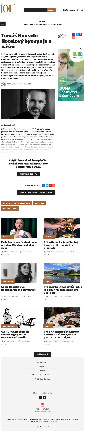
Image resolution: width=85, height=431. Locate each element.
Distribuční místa (28, 174)
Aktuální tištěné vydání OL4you (42, 375)
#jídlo (48, 326)
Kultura (4, 299)
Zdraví (46, 255)
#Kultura (46, 24)
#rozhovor (7, 237)
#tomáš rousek (10, 209)
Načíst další (42, 354)
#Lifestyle (38, 24)
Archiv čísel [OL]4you (42, 379)
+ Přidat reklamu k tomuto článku (36, 192)
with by (42, 427)
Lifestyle (47, 344)
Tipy (45, 299)
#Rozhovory (28, 24)
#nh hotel (39, 203)
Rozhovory (5, 255)
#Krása (53, 24)
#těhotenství (8, 326)
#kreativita (8, 281)
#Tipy (59, 24)
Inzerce (42, 371)
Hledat (51, 10)
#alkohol (49, 237)
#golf (47, 281)
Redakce (42, 366)
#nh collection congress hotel (17, 203)
